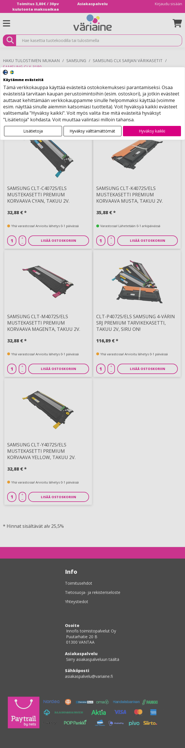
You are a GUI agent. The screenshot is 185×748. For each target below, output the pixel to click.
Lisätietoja (33, 131)
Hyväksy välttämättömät (92, 131)
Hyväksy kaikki (152, 131)
